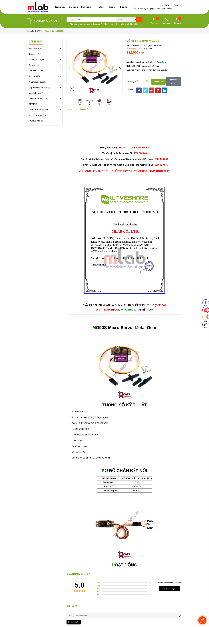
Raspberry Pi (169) (36, 54)
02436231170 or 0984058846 (170, 7)
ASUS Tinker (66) (36, 48)
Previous (69, 69)
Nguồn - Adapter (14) (37, 115)
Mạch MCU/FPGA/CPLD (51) (40, 110)
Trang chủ (60, 7)
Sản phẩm (87, 7)
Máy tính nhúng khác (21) (39, 87)
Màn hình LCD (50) (36, 71)
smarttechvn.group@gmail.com (147, 7)
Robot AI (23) (34, 76)
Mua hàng (158, 81)
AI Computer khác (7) (38, 82)
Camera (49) (34, 65)
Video (113, 7)
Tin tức (101, 7)
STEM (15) (33, 104)
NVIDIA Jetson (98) (37, 60)
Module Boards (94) (37, 93)
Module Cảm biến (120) (38, 99)
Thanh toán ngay (173, 81)
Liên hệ (123, 7)
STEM (39, 31)
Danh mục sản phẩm (47, 21)
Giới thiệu (73, 7)
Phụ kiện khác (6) (36, 121)
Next (119, 69)
